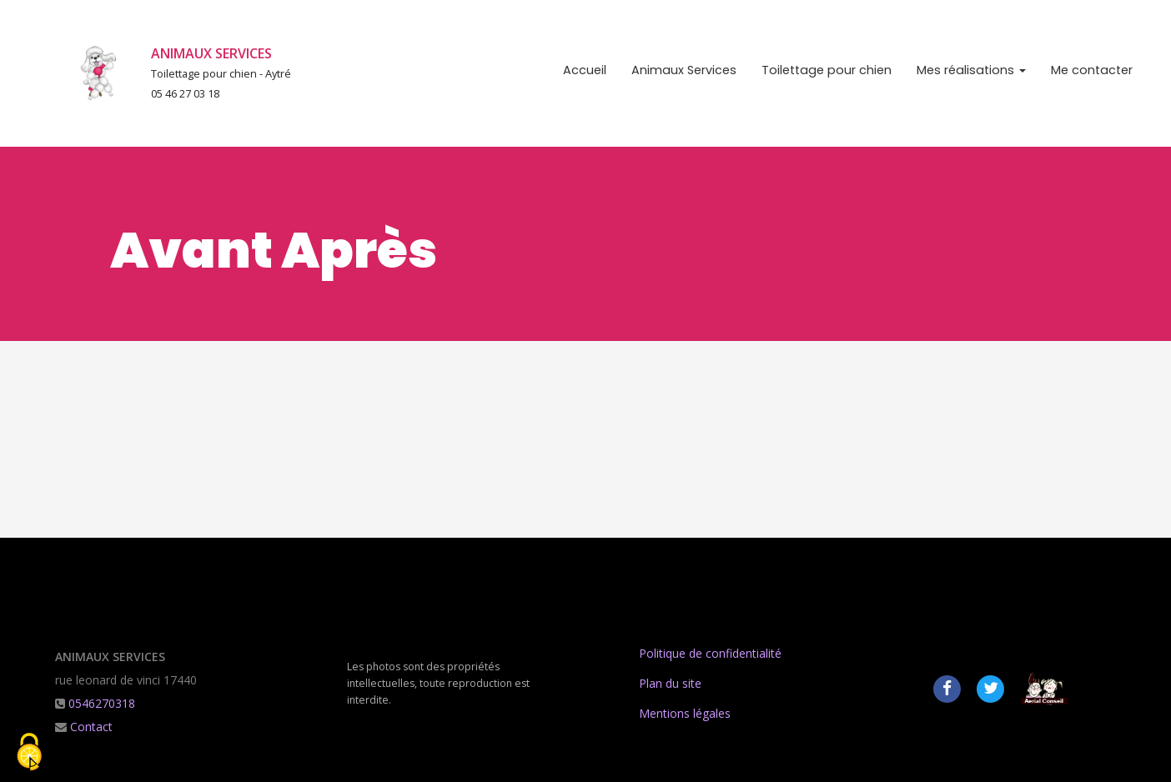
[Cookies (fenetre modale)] (29, 753)
